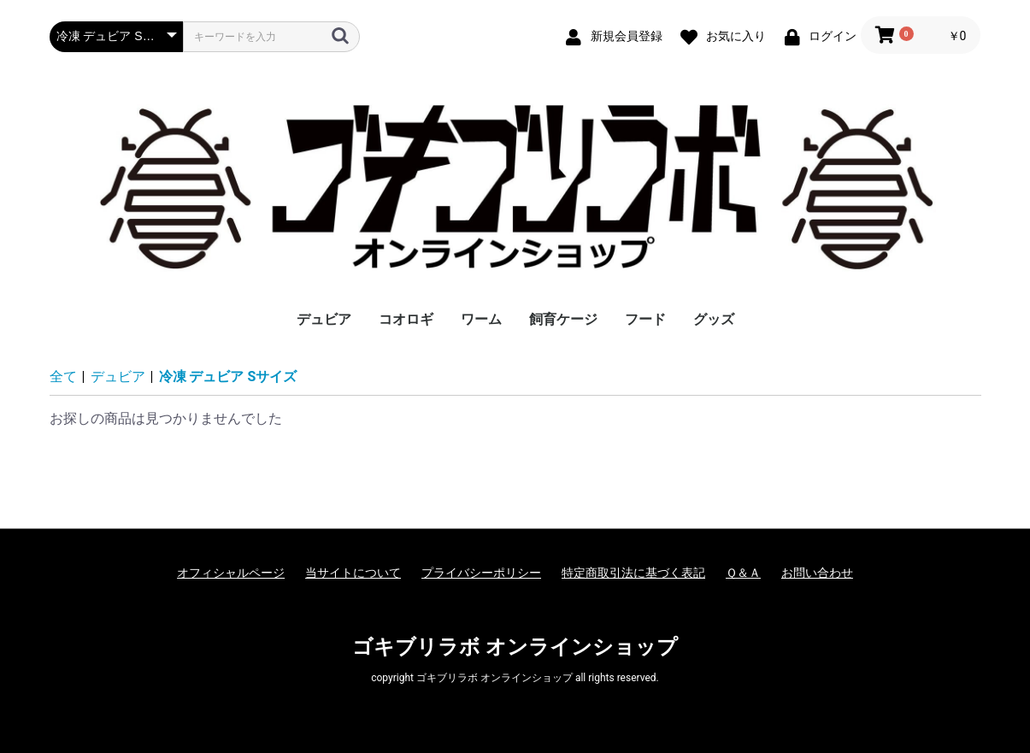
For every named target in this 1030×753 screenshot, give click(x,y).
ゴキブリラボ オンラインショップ (515, 647)
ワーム (481, 319)
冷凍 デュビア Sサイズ (228, 376)
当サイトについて (353, 572)
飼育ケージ (563, 319)
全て (63, 376)
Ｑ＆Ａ (743, 572)
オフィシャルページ (231, 572)
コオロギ (406, 319)
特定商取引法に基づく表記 (633, 572)
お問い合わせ (817, 572)
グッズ (713, 319)
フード (645, 319)
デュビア (324, 319)
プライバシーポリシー (481, 572)
